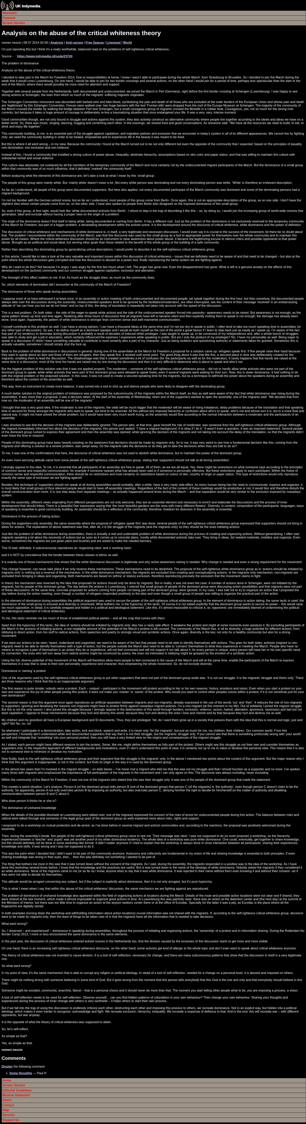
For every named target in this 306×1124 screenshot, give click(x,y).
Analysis (56, 42)
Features (8, 18)
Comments (14, 1058)
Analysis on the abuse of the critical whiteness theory (81, 32)
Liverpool (114, 42)
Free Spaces (94, 42)
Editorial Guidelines (17, 1090)
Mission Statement (16, 1095)
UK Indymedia (27, 6)
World (127, 42)
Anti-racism (74, 42)
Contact (8, 1105)
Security (8, 1115)
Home (6, 1080)
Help (5, 1110)
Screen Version (13, 23)
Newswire (9, 13)
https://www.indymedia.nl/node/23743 (44, 56)
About (6, 1100)
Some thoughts (20, 1073)
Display (7, 1066)
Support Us (10, 1120)
